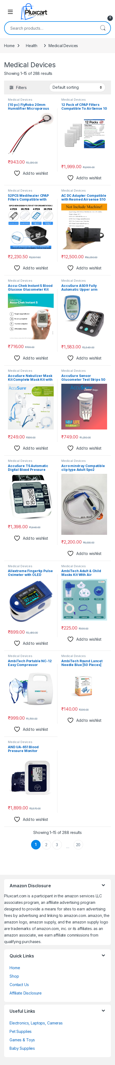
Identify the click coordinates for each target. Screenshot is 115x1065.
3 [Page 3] (57, 844)
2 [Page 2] (46, 844)
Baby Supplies (22, 1048)
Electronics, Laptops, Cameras (36, 1023)
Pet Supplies (21, 1031)
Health (31, 45)
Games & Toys (22, 1040)
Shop (14, 976)
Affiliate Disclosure (26, 993)
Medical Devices (20, 100)
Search (102, 28)
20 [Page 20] (78, 844)
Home (9, 45)
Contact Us (19, 984)
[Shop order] (77, 87)
